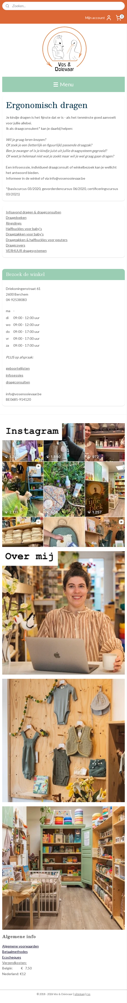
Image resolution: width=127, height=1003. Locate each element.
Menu (63, 84)
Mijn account (98, 18)
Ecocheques (11, 957)
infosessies (14, 375)
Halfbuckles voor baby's (24, 229)
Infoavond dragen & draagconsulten (33, 212)
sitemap (79, 994)
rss (88, 994)
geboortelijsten (18, 368)
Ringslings (14, 223)
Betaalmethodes (15, 951)
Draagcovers (15, 245)
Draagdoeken (16, 217)
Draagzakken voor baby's (25, 234)
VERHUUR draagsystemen (26, 250)
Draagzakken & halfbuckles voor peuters (37, 240)
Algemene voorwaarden (20, 946)
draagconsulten (18, 382)
